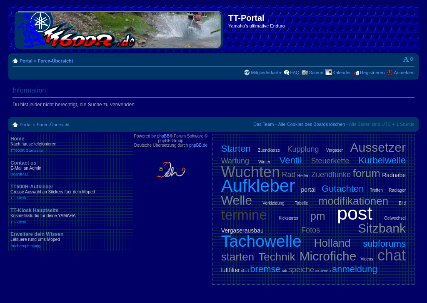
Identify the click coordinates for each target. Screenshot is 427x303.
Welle (236, 200)
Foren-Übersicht (55, 60)
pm (317, 216)
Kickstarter (288, 218)
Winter (264, 162)
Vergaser (334, 150)
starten (238, 256)
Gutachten (343, 188)
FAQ (295, 72)
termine (244, 215)
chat (391, 255)
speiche (301, 269)
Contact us (70, 168)
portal (308, 189)
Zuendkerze (269, 150)
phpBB (163, 136)
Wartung (235, 161)
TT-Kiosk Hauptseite (70, 216)
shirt (245, 270)
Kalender (341, 72)
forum (366, 173)
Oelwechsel (395, 218)
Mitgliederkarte (266, 72)
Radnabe (394, 175)
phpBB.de (198, 145)
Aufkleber (258, 185)
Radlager (397, 190)
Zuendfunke (331, 174)
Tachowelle (261, 241)
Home (70, 144)
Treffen (376, 190)
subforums (384, 243)
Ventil (291, 160)
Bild (402, 203)
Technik (276, 256)
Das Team (263, 124)
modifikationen (354, 201)
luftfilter (230, 270)
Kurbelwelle (382, 160)
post (354, 213)
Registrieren (372, 72)
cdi (284, 270)
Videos (366, 259)
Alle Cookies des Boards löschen (311, 124)
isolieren (323, 270)
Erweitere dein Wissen (70, 239)
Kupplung (303, 149)
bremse (265, 269)
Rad (288, 174)
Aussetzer (378, 147)
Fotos (310, 230)
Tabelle (301, 203)
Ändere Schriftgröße (408, 59)
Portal (26, 60)
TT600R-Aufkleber (70, 192)
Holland (332, 243)
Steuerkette (330, 161)
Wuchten (250, 171)
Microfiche (328, 256)
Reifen (303, 175)
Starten (236, 148)
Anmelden (404, 72)
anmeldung (354, 269)
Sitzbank (382, 228)
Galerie (316, 72)
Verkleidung (273, 203)
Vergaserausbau (242, 230)
